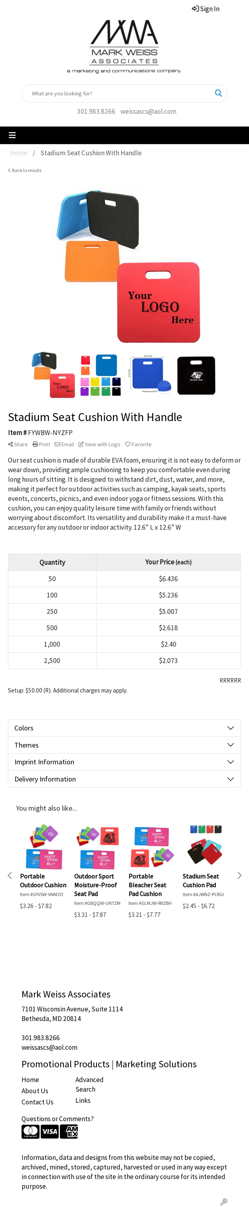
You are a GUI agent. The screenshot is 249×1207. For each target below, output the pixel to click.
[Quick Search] (116, 93)
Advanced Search (89, 1084)
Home (30, 1079)
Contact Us (37, 1102)
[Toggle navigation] (12, 135)
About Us (35, 1090)
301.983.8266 (96, 111)
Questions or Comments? (58, 1118)
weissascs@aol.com (148, 111)
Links (83, 1100)
